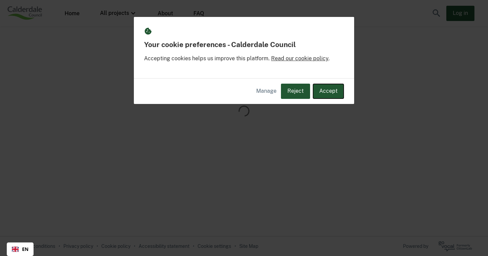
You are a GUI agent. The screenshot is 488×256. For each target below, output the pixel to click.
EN (20, 249)
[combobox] (20, 249)
